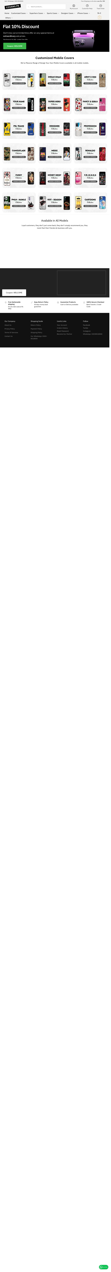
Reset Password (63, 330)
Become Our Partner (64, 334)
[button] (101, 15)
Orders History (62, 328)
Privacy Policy (10, 328)
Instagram (87, 330)
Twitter (85, 328)
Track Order (101, 6)
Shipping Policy (36, 332)
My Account (74, 6)
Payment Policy (36, 328)
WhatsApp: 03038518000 (92, 334)
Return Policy (36, 324)
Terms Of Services (11, 332)
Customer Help (87, 6)
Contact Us (9, 336)
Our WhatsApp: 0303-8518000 (39, 337)
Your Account (62, 324)
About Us (8, 324)
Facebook (86, 324)
